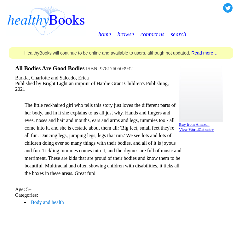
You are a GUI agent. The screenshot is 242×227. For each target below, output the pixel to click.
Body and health (47, 202)
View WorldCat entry (196, 129)
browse (125, 34)
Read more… (204, 52)
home (104, 34)
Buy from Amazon (194, 124)
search (178, 34)
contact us (152, 34)
